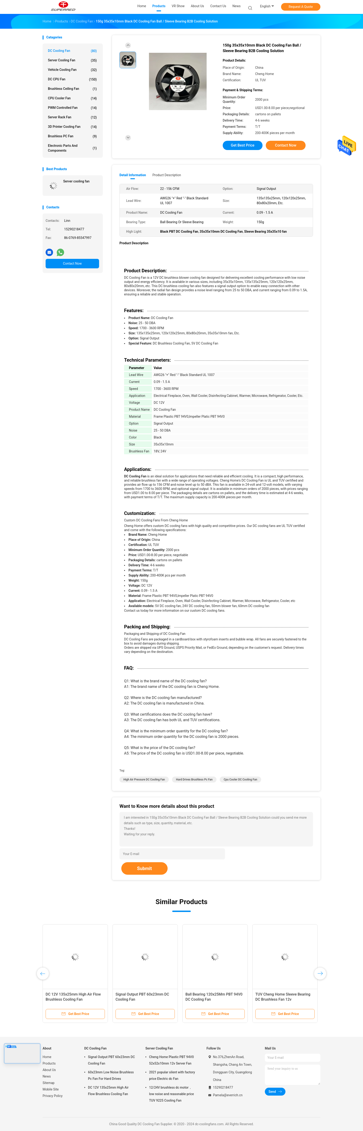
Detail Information (132, 175)
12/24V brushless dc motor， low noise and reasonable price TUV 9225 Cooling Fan (171, 1094)
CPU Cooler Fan (72, 98)
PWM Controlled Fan (72, 108)
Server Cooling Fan (72, 60)
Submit (144, 868)
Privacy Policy (53, 1096)
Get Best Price (242, 145)
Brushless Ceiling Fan (72, 89)
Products (49, 1063)
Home (47, 1057)
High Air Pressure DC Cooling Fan (144, 779)
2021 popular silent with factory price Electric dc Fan (172, 1075)
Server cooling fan (76, 181)
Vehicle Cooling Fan (72, 70)
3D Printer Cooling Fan (72, 127)
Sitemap (48, 1083)
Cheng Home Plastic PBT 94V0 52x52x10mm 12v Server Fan (171, 1060)
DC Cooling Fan (72, 51)
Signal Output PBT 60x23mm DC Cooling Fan (111, 1060)
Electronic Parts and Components (72, 148)
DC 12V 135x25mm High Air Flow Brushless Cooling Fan (108, 1091)
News (47, 1076)
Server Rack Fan (72, 117)
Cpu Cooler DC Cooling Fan (240, 779)
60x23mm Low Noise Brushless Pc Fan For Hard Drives (111, 1075)
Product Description (166, 175)
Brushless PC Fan (72, 136)
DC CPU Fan (72, 79)
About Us (49, 1070)
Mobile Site (51, 1089)
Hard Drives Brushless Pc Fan (194, 779)
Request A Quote (301, 7)
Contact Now (72, 263)
